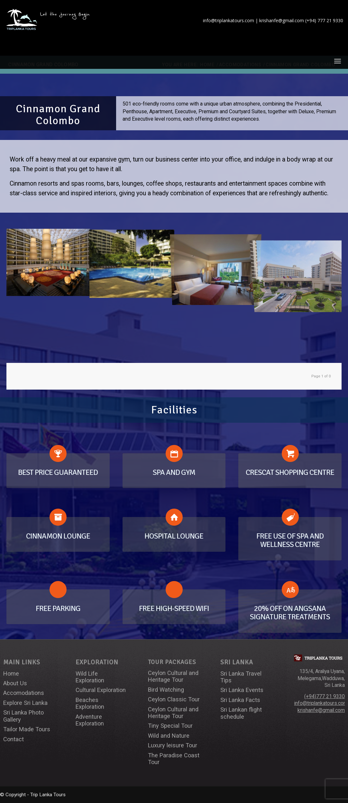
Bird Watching (166, 689)
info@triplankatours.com (321, 703)
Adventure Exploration (90, 720)
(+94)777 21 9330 (324, 696)
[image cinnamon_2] (48, 262)
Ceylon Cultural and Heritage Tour (173, 676)
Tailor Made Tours (26, 729)
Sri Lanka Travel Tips (240, 677)
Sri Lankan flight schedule (241, 713)
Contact (13, 739)
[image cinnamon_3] (132, 262)
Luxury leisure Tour (172, 745)
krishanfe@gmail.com (321, 710)
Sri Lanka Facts (240, 700)
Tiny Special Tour (170, 725)
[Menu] (337, 61)
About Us (15, 683)
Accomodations (23, 692)
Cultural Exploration (101, 690)
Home (11, 673)
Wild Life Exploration (90, 677)
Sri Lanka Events (241, 690)
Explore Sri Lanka (25, 702)
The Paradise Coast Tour (173, 758)
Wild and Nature (168, 735)
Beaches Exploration (90, 703)
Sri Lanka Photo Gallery (23, 716)
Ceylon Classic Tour (174, 699)
